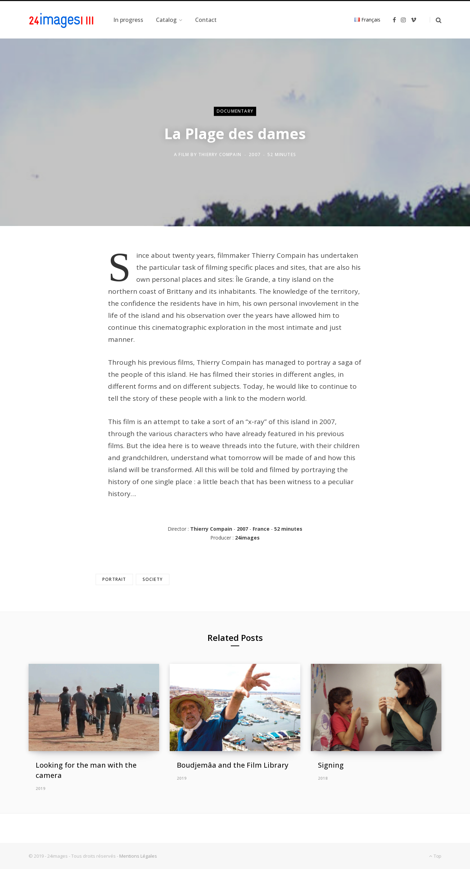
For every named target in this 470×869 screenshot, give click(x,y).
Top (435, 856)
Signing (331, 765)
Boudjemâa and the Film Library (232, 765)
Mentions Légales (138, 856)
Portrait (114, 579)
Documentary (235, 111)
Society (153, 579)
